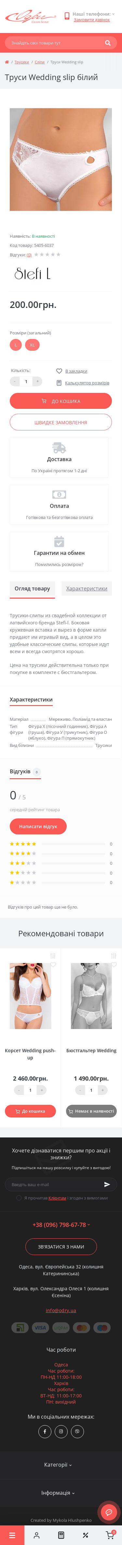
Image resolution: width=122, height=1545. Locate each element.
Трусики (22, 61)
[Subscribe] (107, 1184)
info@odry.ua (61, 1310)
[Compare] (61, 1535)
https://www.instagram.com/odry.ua (61, 1431)
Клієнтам (57, 1198)
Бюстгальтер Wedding (91, 1050)
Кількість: (20, 370)
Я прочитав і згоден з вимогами (66, 1197)
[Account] (36, 1535)
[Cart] (110, 1535)
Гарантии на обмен (59, 552)
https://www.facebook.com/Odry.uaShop (45, 1431)
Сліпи (40, 61)
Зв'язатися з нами (61, 1247)
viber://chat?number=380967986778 (77, 1431)
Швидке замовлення (60, 422)
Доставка (59, 459)
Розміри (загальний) (30, 333)
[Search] (108, 43)
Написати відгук (38, 826)
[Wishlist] (85, 1535)
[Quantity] (30, 1090)
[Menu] (12, 1535)
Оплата (59, 505)
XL (32, 345)
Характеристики (86, 588)
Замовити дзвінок (92, 19)
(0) (29, 255)
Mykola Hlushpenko (72, 1520)
